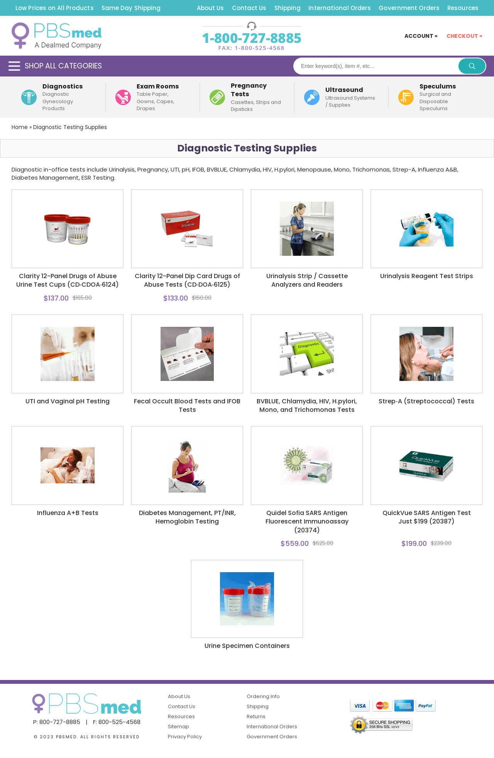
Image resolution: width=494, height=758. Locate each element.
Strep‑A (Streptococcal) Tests (426, 401)
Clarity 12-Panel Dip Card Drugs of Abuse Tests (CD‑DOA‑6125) (187, 280)
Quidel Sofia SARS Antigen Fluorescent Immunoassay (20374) (307, 522)
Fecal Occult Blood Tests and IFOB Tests (187, 405)
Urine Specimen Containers (247, 646)
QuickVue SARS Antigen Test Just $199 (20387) (426, 517)
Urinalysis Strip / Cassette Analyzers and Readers (307, 280)
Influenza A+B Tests (67, 513)
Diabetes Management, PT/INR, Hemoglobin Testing (187, 517)
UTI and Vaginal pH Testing (67, 401)
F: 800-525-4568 (116, 722)
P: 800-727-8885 (56, 722)
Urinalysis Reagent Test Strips (426, 276)
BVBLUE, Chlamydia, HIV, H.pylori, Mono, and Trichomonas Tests (307, 405)
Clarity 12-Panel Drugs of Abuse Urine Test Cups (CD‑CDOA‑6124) (67, 280)
